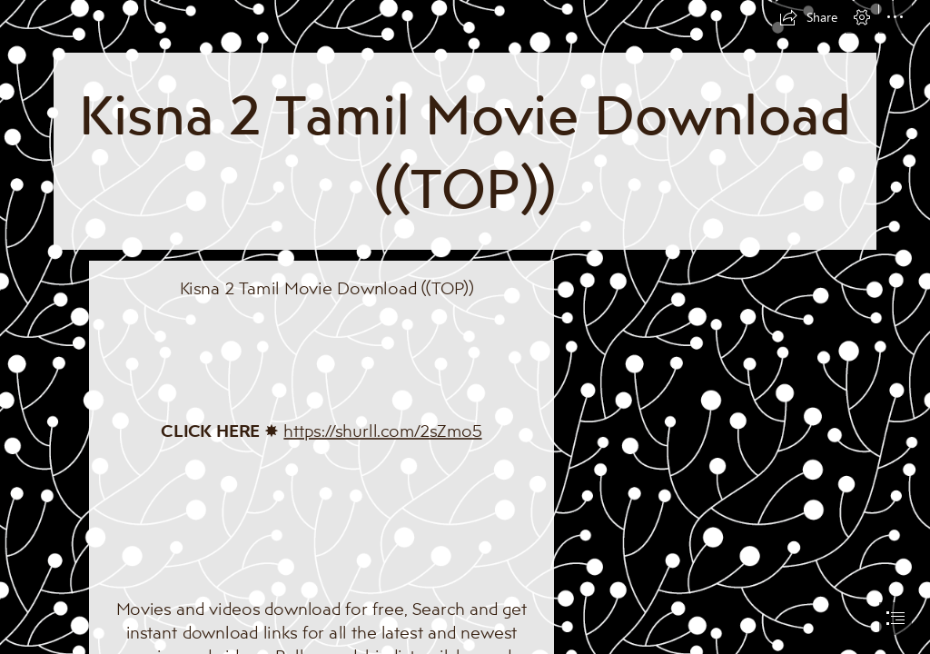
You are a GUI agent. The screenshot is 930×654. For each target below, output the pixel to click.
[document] (465, 327)
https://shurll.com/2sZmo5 (382, 429)
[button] (808, 17)
